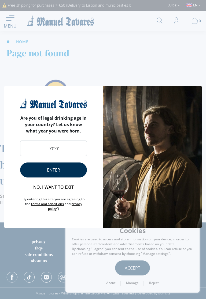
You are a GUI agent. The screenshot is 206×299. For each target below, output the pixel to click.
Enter (53, 170)
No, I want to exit (53, 187)
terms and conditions (47, 204)
